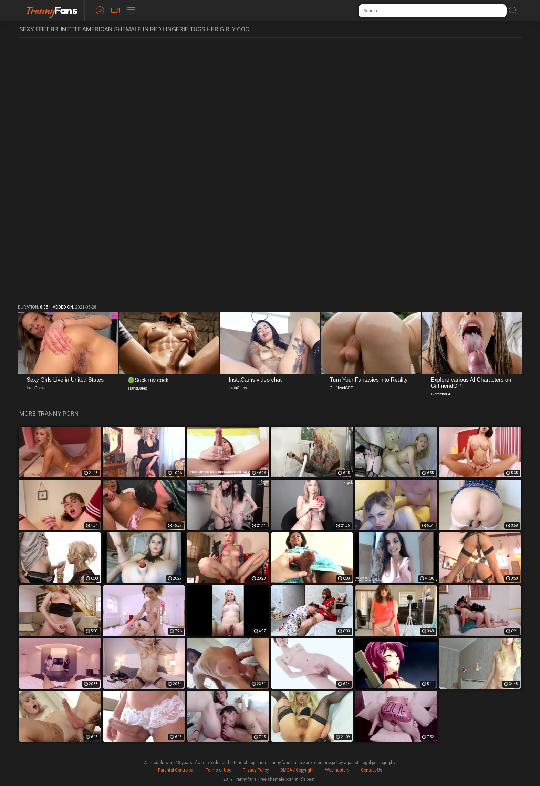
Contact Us (371, 770)
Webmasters (337, 770)
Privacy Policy (256, 770)
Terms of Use (218, 770)
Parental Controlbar (176, 770)
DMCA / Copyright (297, 770)
